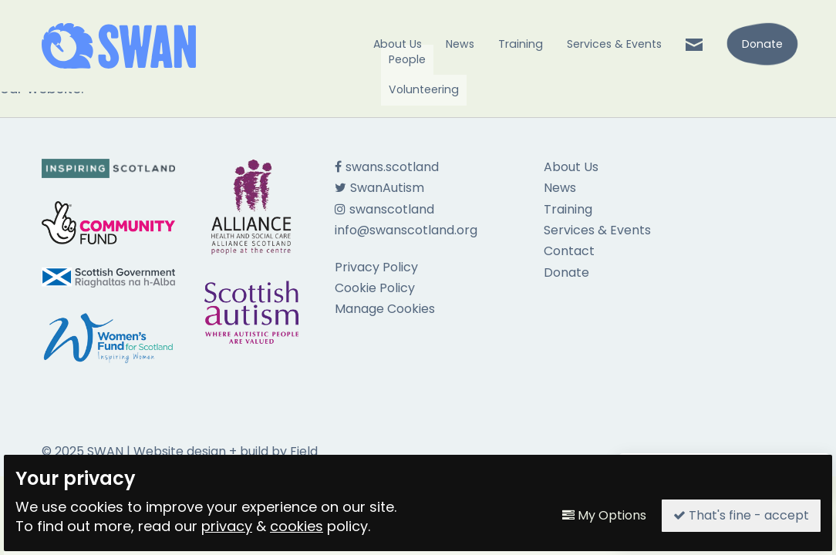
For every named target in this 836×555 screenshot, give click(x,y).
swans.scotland (387, 167)
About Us (397, 44)
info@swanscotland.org (406, 230)
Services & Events (614, 44)
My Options (604, 515)
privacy (226, 526)
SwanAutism (379, 188)
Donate (566, 272)
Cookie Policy (375, 288)
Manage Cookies (385, 309)
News (460, 44)
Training (520, 44)
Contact (569, 251)
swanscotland (384, 209)
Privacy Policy (376, 267)
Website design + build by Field (225, 451)
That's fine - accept (741, 515)
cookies (296, 526)
